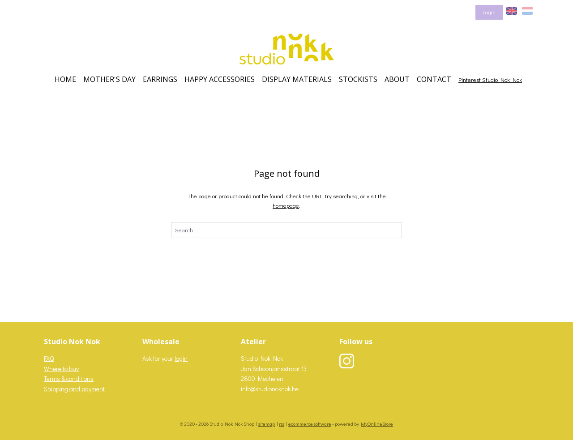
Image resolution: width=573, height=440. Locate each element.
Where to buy (61, 368)
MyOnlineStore (377, 423)
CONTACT (434, 79)
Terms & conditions (69, 378)
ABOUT (397, 79)
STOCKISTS (358, 79)
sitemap (266, 423)
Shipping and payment (74, 388)
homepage (286, 205)
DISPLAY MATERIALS (297, 79)
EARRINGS (160, 79)
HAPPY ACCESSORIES (219, 79)
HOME (65, 79)
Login (489, 12)
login (181, 358)
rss (281, 423)
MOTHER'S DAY (109, 79)
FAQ (49, 358)
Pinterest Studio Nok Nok (490, 79)
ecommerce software (309, 423)
